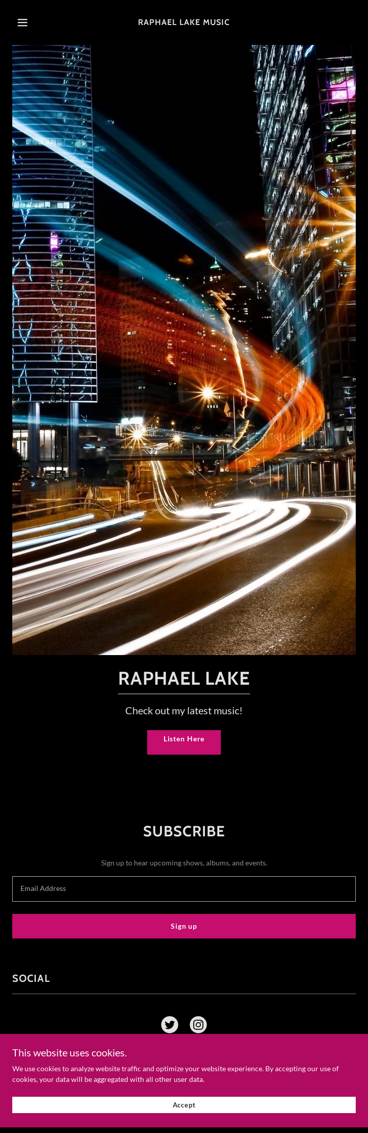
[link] (184, 22)
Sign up (184, 926)
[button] (35, 22)
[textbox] (184, 889)
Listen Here (184, 738)
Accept (184, 1109)
